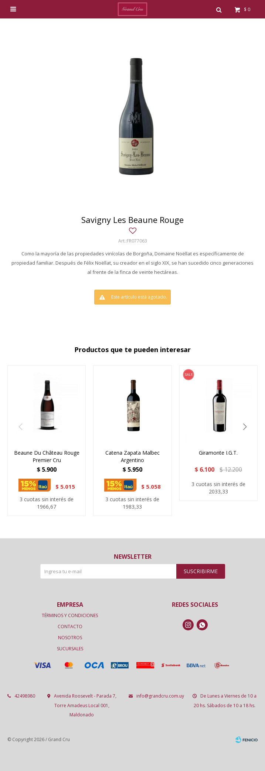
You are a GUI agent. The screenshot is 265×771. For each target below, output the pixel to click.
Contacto (70, 626)
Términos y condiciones (70, 615)
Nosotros (70, 637)
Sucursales (70, 649)
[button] (244, 426)
